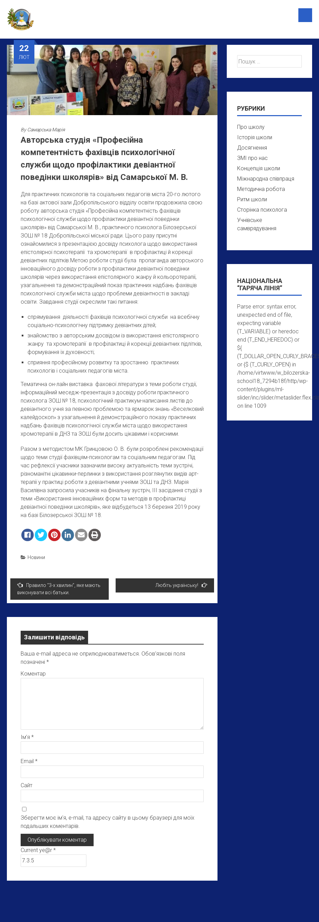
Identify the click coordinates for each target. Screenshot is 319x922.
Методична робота (261, 189)
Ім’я (27, 737)
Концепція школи (258, 168)
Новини (36, 557)
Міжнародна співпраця (265, 178)
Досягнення (252, 147)
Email (29, 761)
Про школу (251, 127)
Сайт (26, 785)
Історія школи (254, 137)
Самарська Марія (46, 129)
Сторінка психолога (262, 209)
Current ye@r (38, 850)
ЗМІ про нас (252, 158)
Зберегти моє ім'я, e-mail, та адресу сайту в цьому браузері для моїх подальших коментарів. (107, 821)
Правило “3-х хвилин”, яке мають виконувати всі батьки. (58, 588)
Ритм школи (252, 199)
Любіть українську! (181, 585)
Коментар (33, 673)
